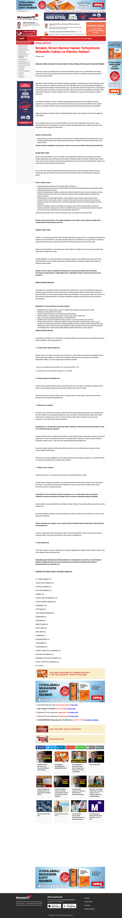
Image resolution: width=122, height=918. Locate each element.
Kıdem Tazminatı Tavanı (24, 65)
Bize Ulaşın (102, 11)
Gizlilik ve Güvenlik (89, 909)
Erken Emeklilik (23, 54)
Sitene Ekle (91, 11)
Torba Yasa (21, 73)
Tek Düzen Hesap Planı (24, 71)
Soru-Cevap (21, 69)
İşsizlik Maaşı (23, 61)
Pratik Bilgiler (21, 67)
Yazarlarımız (21, 77)
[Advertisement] (25, 156)
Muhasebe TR (52, 915)
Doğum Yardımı (22, 52)
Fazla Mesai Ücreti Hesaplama (23, 56)
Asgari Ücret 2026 (55, 11)
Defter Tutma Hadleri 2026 (77, 11)
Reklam (96, 11)
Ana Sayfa (47, 11)
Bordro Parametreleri (23, 50)
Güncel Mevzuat (22, 59)
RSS (86, 11)
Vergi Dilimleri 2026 (65, 11)
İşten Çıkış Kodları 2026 (24, 63)
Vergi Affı (20, 75)
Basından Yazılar (22, 48)
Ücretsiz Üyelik (88, 901)
